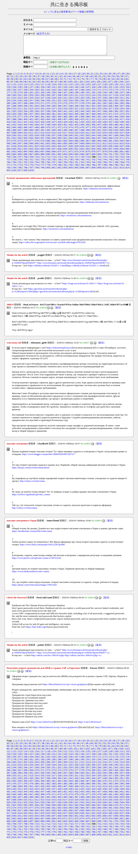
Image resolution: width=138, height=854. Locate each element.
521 (88, 136)
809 (99, 171)
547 (110, 139)
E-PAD (69, 851)
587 (88, 144)
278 (82, 107)
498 (82, 133)
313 (31, 112)
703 (122, 158)
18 (79, 77)
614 (116, 147)
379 (31, 120)
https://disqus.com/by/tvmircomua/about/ (31, 471)
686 (25, 158)
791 (122, 168)
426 (48, 125)
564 (82, 141)
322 (82, 112)
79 (100, 82)
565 (88, 141)
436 (105, 125)
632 (93, 150)
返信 (125, 182)
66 (43, 82)
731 (31, 163)
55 (118, 80)
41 (56, 80)
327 (110, 112)
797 (31, 171)
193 (99, 96)
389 (88, 120)
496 (71, 133)
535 (42, 139)
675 (88, 155)
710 (37, 160)
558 (48, 141)
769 (122, 166)
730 (25, 163)
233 (76, 101)
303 (99, 109)
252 (59, 104)
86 (8, 85)
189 (76, 96)
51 (100, 80)
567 (99, 141)
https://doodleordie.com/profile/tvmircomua (32, 535)
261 (110, 104)
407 (65, 123)
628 (71, 150)
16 (70, 77)
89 (21, 85)
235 (88, 101)
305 (110, 109)
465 (20, 131)
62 (25, 82)
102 (81, 85)
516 (59, 136)
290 (25, 109)
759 (65, 166)
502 (105, 133)
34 (25, 80)
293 (42, 109)
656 (105, 152)
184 (48, 96)
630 (82, 150)
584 (71, 144)
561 (65, 141)
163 (54, 93)
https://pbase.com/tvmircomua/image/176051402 (34, 588)
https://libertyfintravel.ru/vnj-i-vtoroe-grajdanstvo (65, 688)
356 (25, 117)
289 (20, 109)
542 (82, 139)
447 (42, 128)
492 (48, 133)
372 (116, 117)
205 (42, 99)
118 (48, 88)
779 (54, 168)
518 (71, 136)
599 (31, 147)
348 (105, 115)
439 (122, 125)
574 (14, 144)
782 (71, 168)
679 (110, 155)
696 (82, 158)
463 (8, 131)
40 (52, 80)
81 (109, 82)
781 (65, 168)
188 (71, 96)
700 (105, 158)
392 (105, 120)
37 (38, 80)
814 (127, 171)
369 (99, 117)
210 (71, 99)
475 (76, 131)
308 (127, 109)
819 (31, 174)
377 (20, 120)
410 (82, 123)
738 (71, 163)
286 (127, 107)
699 (99, 158)
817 (20, 174)
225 (31, 101)
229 (54, 101)
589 (99, 144)
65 (38, 82)
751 (20, 166)
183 (42, 96)
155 (8, 93)
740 (82, 163)
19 (83, 77)
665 (31, 155)
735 (54, 163)
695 (76, 158)
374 (127, 117)
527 (122, 136)
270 (37, 107)
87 (12, 85)
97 (56, 85)
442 (14, 128)
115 (31, 88)
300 (82, 109)
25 (110, 77)
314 (37, 112)
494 (59, 133)
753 (31, 166)
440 (127, 125)
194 (105, 96)
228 (48, 101)
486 (14, 133)
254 (71, 104)
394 (116, 120)
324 (93, 112)
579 (42, 144)
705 (8, 160)
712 (48, 160)
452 (71, 128)
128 (105, 88)
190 (82, 96)
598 (25, 147)
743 (99, 163)
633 (99, 150)
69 (56, 82)
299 (76, 109)
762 (82, 166)
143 (65, 90)
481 (110, 131)
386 (71, 120)
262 (116, 104)
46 (78, 80)
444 (25, 128)
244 (14, 104)
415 (110, 123)
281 (99, 107)
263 (122, 104)
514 (48, 136)
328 (116, 112)
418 (127, 123)
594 (127, 144)
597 (20, 147)
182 (37, 96)
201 (20, 99)
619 (20, 150)
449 (54, 128)
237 (99, 101)
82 (113, 82)
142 (59, 90)
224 (25, 101)
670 (59, 155)
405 (54, 123)
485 (8, 133)
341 (65, 115)
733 (42, 163)
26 (114, 77)
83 (118, 82)
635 (110, 150)
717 (76, 160)
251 (54, 104)
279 (88, 107)
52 (104, 80)
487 (20, 133)
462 (127, 128)
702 (116, 158)
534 (37, 139)
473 (65, 131)
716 (71, 160)
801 (54, 171)
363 (65, 117)
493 (54, 133)
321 (76, 112)
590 (105, 144)
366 (82, 117)
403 (42, 123)
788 (105, 168)
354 (14, 117)
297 (65, 109)
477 (88, 131)
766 (105, 166)
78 (95, 82)
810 (105, 171)
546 (105, 139)
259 (99, 104)
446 (37, 128)
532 (25, 139)
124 (82, 88)
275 (65, 107)
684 (14, 158)
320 (71, 112)
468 (37, 131)
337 (42, 115)
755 (42, 166)
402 (37, 123)
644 (37, 152)
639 (8, 152)
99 (65, 85)
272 (48, 107)
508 (14, 136)
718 (82, 160)
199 (8, 99)
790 (116, 168)
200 (14, 99)
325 (99, 112)
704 (127, 158)
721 (99, 160)
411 (88, 123)
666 (37, 155)
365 (76, 117)
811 (110, 171)
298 (71, 109)
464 (14, 131)
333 (20, 115)
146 (82, 90)
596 (14, 147)
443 (20, 128)
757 (54, 166)
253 (65, 104)
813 (122, 171)
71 (65, 82)
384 (59, 120)
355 (20, 117)
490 (37, 133)
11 (48, 77)
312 (25, 112)
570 (116, 141)
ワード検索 (78, 12)
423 (31, 125)
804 (71, 171)
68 (52, 82)
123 (76, 88)
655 (99, 152)
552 (14, 141)
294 (48, 109)
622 (37, 150)
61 (21, 82)
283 (110, 107)
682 (127, 155)
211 (76, 99)
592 (116, 144)
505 (122, 133)
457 (99, 128)
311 (20, 112)
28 (123, 77)
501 (99, 133)
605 (65, 147)
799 (42, 171)
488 (25, 133)
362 (59, 117)
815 (8, 174)
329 (122, 112)
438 (116, 125)
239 (110, 101)
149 (99, 90)
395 (122, 120)
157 (20, 93)
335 (31, 115)
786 (93, 168)
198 (127, 96)
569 (110, 141)
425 (42, 125)
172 (105, 93)
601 (42, 147)
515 (54, 136)
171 (99, 93)
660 (127, 152)
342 (71, 115)
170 (93, 93)
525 (110, 136)
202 (25, 99)
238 (105, 101)
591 (110, 144)
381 (42, 120)
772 (14, 168)
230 (59, 101)
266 (14, 107)
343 (76, 115)
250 (48, 104)
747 (122, 163)
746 (116, 163)
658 (116, 152)
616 (127, 147)
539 (65, 139)
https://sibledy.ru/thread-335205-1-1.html (47, 269)
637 (122, 150)
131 (122, 88)
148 (93, 90)
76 (87, 82)
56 (122, 80)
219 (122, 99)
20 (88, 77)
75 (82, 82)
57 (126, 80)
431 (76, 125)
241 (122, 101)
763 (88, 166)
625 (54, 150)
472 (59, 131)
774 (25, 168)
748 (127, 163)
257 (88, 104)
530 (14, 139)
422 (25, 125)
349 (110, 115)
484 (127, 131)
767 (110, 166)
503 (110, 133)
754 (37, 166)
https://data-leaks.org (35, 630)
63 (30, 82)
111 (8, 88)
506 (127, 133)
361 (54, 117)
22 (96, 77)
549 (122, 139)
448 (48, 128)
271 (42, 107)
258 (93, 104)
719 (88, 160)
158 (25, 93)
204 (37, 99)
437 (110, 125)
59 (12, 82)
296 (59, 109)
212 (82, 99)
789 (110, 168)
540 (71, 139)
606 (71, 147)
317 (54, 112)
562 (71, 141)
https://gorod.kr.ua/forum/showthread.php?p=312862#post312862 (64, 295)
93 (38, 85)
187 (65, 96)
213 (88, 99)
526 (116, 136)
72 (69, 82)
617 (8, 150)
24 (105, 77)
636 (116, 150)
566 (93, 141)
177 (8, 96)
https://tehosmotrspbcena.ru (59, 351)
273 (54, 107)
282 (105, 107)
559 (54, 141)
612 (105, 147)
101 (76, 85)
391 (99, 120)
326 (105, 112)
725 (122, 160)
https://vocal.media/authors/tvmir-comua (30, 575)
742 (93, 163)
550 (127, 139)
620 (25, 150)
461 (122, 128)
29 (127, 77)
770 (127, 166)
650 (71, 152)
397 (8, 123)
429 (65, 125)
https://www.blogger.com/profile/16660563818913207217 (48, 458)
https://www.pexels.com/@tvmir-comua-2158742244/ (36, 562)
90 (25, 85)
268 (25, 107)
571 (122, 141)
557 (42, 141)
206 (48, 99)
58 (8, 82)
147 (88, 90)
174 (116, 93)
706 (14, 160)
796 (25, 171)
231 (65, 101)
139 (42, 90)
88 (16, 85)
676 (93, 155)
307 (122, 109)
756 (48, 166)
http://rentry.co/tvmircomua (32, 485)
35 (30, 80)
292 (37, 109)
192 (93, 96)
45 (74, 80)
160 (37, 93)
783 (76, 168)
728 (14, 163)
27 (118, 77)
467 (31, 131)
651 (76, 152)
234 (82, 101)
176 (127, 93)
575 (20, 144)
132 (127, 88)
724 (116, 160)
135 (20, 90)
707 (20, 160)
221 (8, 101)
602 (48, 147)
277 (76, 107)
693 (65, 158)
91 (30, 85)
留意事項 (65, 12)
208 (59, 99)
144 (71, 90)
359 (42, 117)
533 (31, 139)
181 (31, 96)
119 (54, 88)
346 (93, 115)
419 (8, 125)
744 (105, 163)
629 (76, 150)
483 (122, 131)
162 (48, 93)
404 (48, 123)
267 (20, 107)
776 (37, 168)
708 (25, 160)
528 (127, 136)
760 (71, 166)
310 (14, 112)
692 (59, 158)
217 (110, 99)
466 (25, 131)
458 (105, 128)
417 (122, 123)
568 (105, 141)
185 (54, 96)
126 (93, 88)
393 (110, 120)
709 (31, 160)
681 (122, 155)
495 (65, 133)
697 (88, 158)
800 (48, 171)
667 (42, 155)
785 (88, 168)
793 (8, 171)
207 (54, 99)
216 (105, 99)
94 (43, 85)
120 (59, 88)
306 (116, 109)
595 (8, 147)
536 (48, 139)
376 (14, 120)
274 (59, 107)
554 (25, 141)
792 (127, 168)
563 (76, 141)
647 (54, 152)
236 (93, 101)
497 (76, 133)
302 (93, 109)
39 (47, 80)
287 (8, 109)
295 (54, 109)
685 (20, 158)
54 (113, 80)
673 (76, 155)
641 (20, 152)
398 (14, 123)
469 (42, 131)
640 (14, 152)
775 (31, 168)
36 (34, 80)
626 (59, 150)
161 (42, 93)
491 (42, 133)
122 (71, 88)
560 (59, 141)
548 (116, 139)
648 (59, 152)
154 (127, 90)
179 (20, 96)
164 (59, 93)
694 (71, 158)
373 (122, 117)
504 (116, 133)
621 (31, 150)
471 (54, 131)
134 (14, 90)
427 (54, 125)
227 (42, 101)
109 (121, 85)
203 (31, 99)
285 (122, 107)
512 (37, 136)
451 (65, 128)
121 (65, 88)
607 (76, 147)
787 (99, 168)
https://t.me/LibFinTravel (42, 725)
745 (110, 163)
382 (48, 120)
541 (76, 139)
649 (65, 152)
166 (71, 93)
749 (8, 166)
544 (93, 139)
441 (8, 128)
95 (47, 85)
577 (31, 144)
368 (93, 117)
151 (110, 90)
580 (48, 144)
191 (88, 96)
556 (37, 141)
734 (48, 163)
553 (20, 141)
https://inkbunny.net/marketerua (97, 192)
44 (69, 80)
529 (8, 139)
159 (31, 93)
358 (37, 117)
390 (93, 120)
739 (76, 163)
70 (60, 82)
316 (48, 112)
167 (76, 93)
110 (127, 85)
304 (105, 109)
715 (65, 160)
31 (12, 80)
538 (59, 139)
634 (105, 150)
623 (42, 150)
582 (59, 144)
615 (122, 147)
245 (20, 104)
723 (110, 160)
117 (42, 88)
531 (20, 139)
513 (42, 136)
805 (76, 171)
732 (37, 163)
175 (122, 93)
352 (127, 115)
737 (65, 163)
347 (99, 115)
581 (54, 144)
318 (59, 112)
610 (93, 147)
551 (8, 141)
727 (8, 163)
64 (34, 82)
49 (91, 80)
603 (54, 147)
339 (54, 115)
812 (116, 171)
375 (8, 120)
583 (65, 144)
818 (25, 174)
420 (14, 125)
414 (105, 123)
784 (82, 168)
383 (54, 120)
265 (8, 107)
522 (93, 136)
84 (122, 82)
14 (61, 77)
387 (76, 120)
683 (8, 158)
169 (88, 93)
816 (14, 174)
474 (71, 131)
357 (31, 117)
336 (37, 115)
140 (48, 90)
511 (31, 136)
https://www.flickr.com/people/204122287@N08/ (42, 548)
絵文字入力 (42, 33)
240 (116, 101)
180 (25, 96)
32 (16, 80)
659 (122, 152)
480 (105, 131)
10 (44, 77)
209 (65, 99)
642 (25, 152)
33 (21, 80)
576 (25, 144)
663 (20, 155)
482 (116, 131)
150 (105, 90)
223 (20, 101)
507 (8, 136)
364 (71, 117)
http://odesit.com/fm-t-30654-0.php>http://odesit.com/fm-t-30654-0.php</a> (66, 659)
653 (88, 152)
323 (88, 112)
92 (34, 85)
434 (93, 125)
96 (52, 85)
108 (115, 85)
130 (116, 88)
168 (82, 93)
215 (99, 99)
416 (116, 123)
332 (14, 115)
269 (31, 107)
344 (82, 115)
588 (93, 144)
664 (25, 155)
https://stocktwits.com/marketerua (75, 219)
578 (37, 144)
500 (93, 133)
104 (93, 85)
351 (122, 115)
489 (31, 133)
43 (65, 80)
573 (8, 144)
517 (65, 136)
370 (105, 117)
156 (14, 93)
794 (14, 171)
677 (99, 155)
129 (110, 88)
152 (116, 90)
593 (122, 144)
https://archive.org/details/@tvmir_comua (31, 498)
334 (25, 115)
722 (105, 160)
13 (57, 77)
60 (16, 82)
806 (82, 171)
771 (8, 168)
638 (127, 150)
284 (116, 107)
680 (116, 155)
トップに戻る (52, 12)
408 (71, 123)
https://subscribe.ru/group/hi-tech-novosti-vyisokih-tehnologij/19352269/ (52, 246)
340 (59, 115)
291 (31, 109)
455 (88, 128)
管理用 (89, 12)
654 (93, 152)
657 (110, 152)
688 (37, 158)
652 (82, 152)
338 (48, 115)
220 (127, 99)
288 (14, 109)
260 (105, 104)
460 (116, 128)
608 (82, 147)
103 (87, 85)
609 (88, 147)
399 (20, 123)
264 (127, 104)
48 (87, 80)
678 (105, 155)
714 (59, 160)
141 (54, 90)
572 (127, 141)
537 (54, 139)
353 (8, 117)
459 (110, 128)
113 (20, 88)
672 (71, 155)
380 (37, 120)
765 (99, 166)
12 (52, 77)
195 (110, 96)
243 (8, 104)
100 (70, 85)
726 (127, 160)
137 (31, 90)
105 (98, 85)
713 (54, 160)
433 (88, 125)
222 (14, 101)
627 (65, 150)
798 (37, 171)
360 (48, 117)
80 (104, 82)
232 (71, 101)
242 (127, 101)
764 (93, 166)
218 (116, 99)
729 (20, 163)
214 (93, 99)
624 (48, 150)
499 (88, 133)
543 (88, 139)
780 (59, 168)
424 (37, 125)
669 (54, 155)
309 (8, 112)
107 (110, 85)
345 (88, 115)
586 (82, 144)
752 (25, 166)
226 (37, 101)
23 (101, 77)
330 (127, 112)
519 (76, 136)
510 (25, 136)
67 (47, 82)
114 (25, 88)
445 (31, 128)
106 (104, 85)
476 (82, 131)
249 (42, 104)
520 (82, 136)
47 (82, 80)
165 (65, 93)
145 (76, 90)
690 (48, 158)
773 (20, 168)
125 (88, 88)
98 (60, 85)
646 (48, 152)
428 (59, 125)
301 (88, 109)
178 (14, 96)
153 (122, 90)
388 (82, 120)
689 (42, 158)
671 (65, 155)
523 (99, 136)
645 (42, 152)
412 (93, 123)
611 (99, 147)
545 (99, 139)
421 (20, 125)
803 (65, 171)
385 (65, 120)
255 (76, 104)
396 (127, 120)
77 (91, 82)
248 (37, 104)
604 (59, 147)
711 (42, 160)
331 (8, 115)
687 (31, 158)
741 (88, 163)
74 (78, 82)
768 (116, 166)
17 (74, 77)
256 (82, 104)
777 (42, 168)
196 (116, 96)
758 (59, 166)
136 (25, 90)
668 (48, 155)
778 (48, 168)
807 (88, 171)
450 (59, 128)
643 (31, 152)
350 (116, 115)
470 (48, 131)
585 (76, 144)
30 (8, 80)
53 (109, 80)
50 (95, 80)
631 (88, 150)
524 (105, 136)
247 (31, 104)
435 (99, 125)
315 (42, 112)
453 (76, 128)
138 (37, 90)
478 (93, 131)
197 (122, 96)
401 (31, 123)
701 (110, 158)
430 (71, 125)
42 (60, 80)
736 (59, 163)
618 (14, 150)
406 (59, 123)
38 (43, 80)
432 (82, 125)
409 (76, 123)
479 (99, 131)
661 (8, 155)
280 (93, 107)
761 (76, 166)
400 (25, 123)
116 (37, 88)
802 (59, 171)
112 (14, 88)
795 (20, 171)
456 (93, 128)
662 (14, 155)
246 (25, 104)
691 (54, 158)
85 (126, 82)
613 (110, 147)
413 (99, 123)
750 (14, 166)
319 (65, 112)
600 (37, 147)
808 (93, 171)
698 (93, 158)
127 (99, 88)
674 (82, 155)
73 (74, 82)
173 (110, 93)
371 (110, 117)
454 (82, 128)
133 (8, 90)
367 (88, 117)
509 (20, 136)
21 (92, 77)
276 (71, 107)
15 (66, 77)
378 (25, 120)
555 (31, 141)
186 (59, 96)
